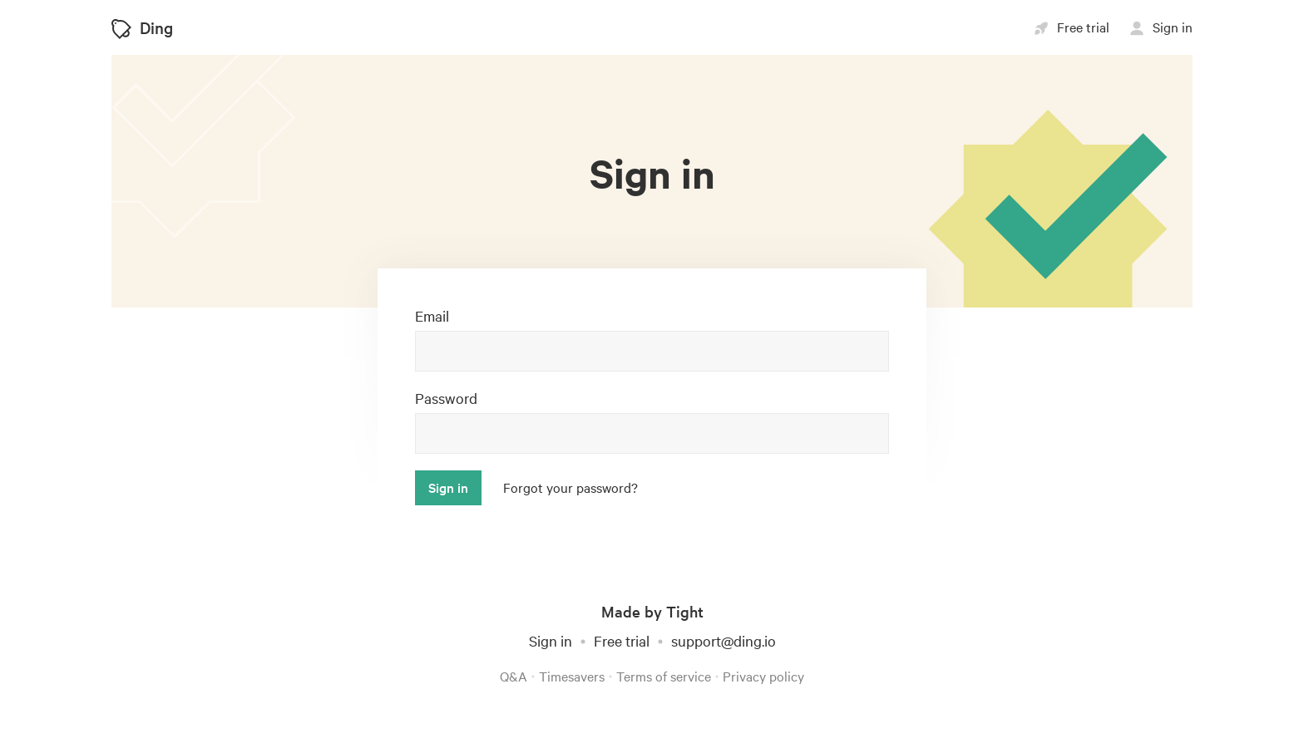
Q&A (513, 676)
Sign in (550, 640)
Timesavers (572, 676)
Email (432, 315)
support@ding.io (723, 640)
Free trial (622, 640)
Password (446, 397)
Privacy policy (763, 676)
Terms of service (663, 676)
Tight (685, 611)
